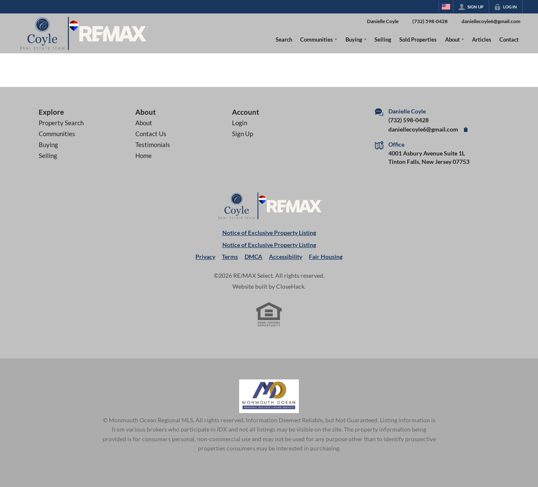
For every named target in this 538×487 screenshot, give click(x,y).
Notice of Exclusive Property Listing (269, 232)
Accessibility (285, 256)
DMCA (253, 256)
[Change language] (446, 7)
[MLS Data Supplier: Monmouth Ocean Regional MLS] (269, 396)
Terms (230, 256)
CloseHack (290, 286)
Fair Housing (326, 256)
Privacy (205, 256)
